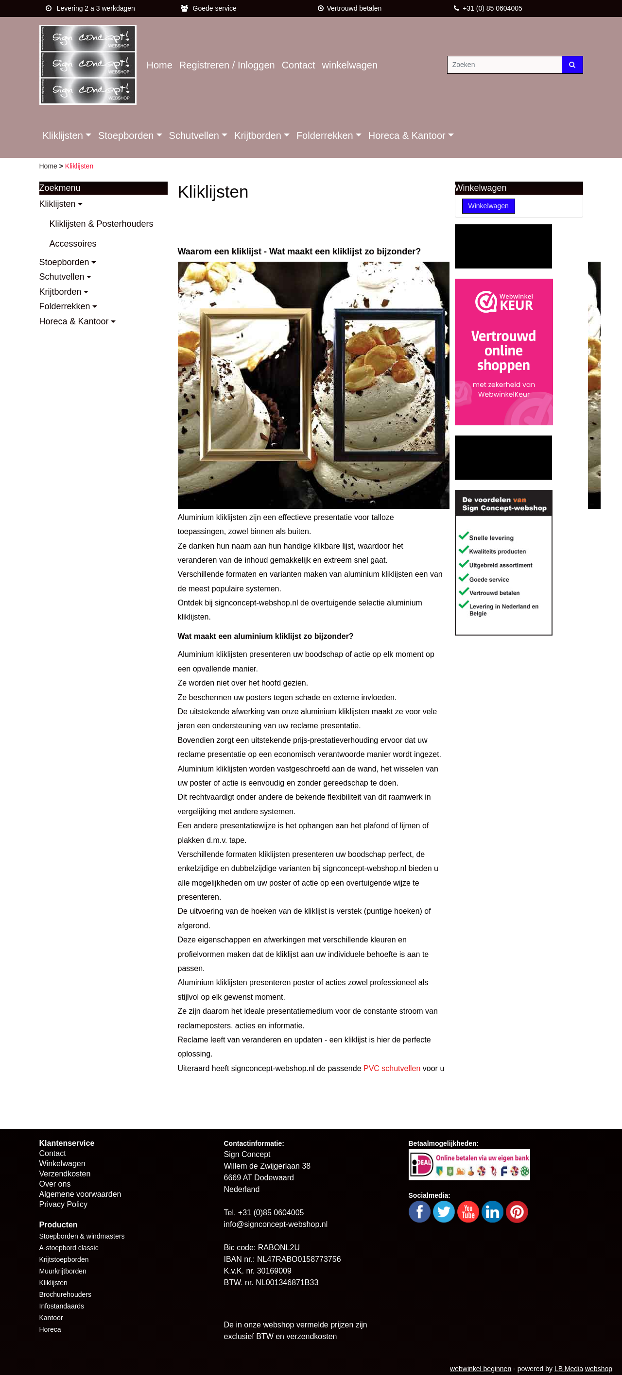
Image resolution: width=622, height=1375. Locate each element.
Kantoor (51, 1318)
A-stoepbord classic (69, 1248)
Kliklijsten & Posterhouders (102, 224)
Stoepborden (126, 135)
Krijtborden (257, 135)
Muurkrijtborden (62, 1271)
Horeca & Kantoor (407, 135)
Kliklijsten (63, 135)
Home (160, 65)
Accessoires (73, 244)
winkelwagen (350, 65)
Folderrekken (324, 135)
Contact (298, 65)
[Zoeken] (504, 65)
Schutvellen (194, 135)
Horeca (50, 1329)
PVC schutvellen (391, 1068)
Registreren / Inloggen (227, 65)
